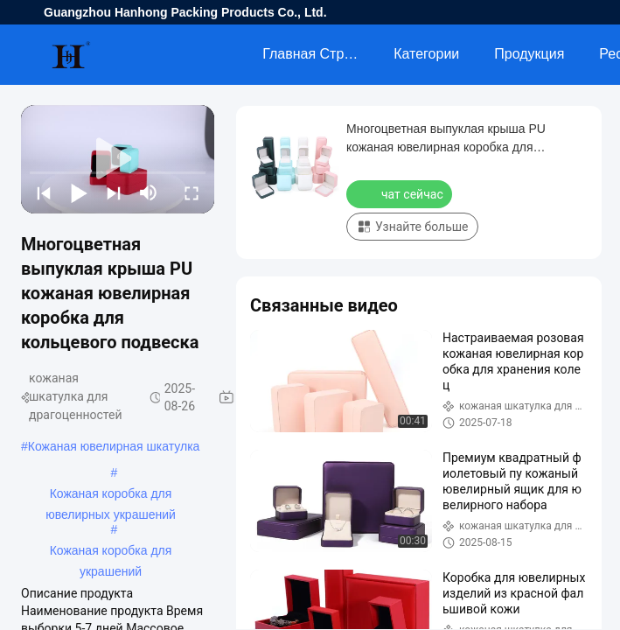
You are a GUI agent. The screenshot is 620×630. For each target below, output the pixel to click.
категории (426, 53)
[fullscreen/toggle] (191, 192)
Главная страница (319, 53)
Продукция (529, 53)
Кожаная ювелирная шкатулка (114, 446)
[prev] (43, 192)
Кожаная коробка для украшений (111, 552)
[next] (113, 192)
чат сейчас (401, 193)
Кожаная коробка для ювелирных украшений (110, 495)
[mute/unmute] (148, 192)
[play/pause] (78, 192)
